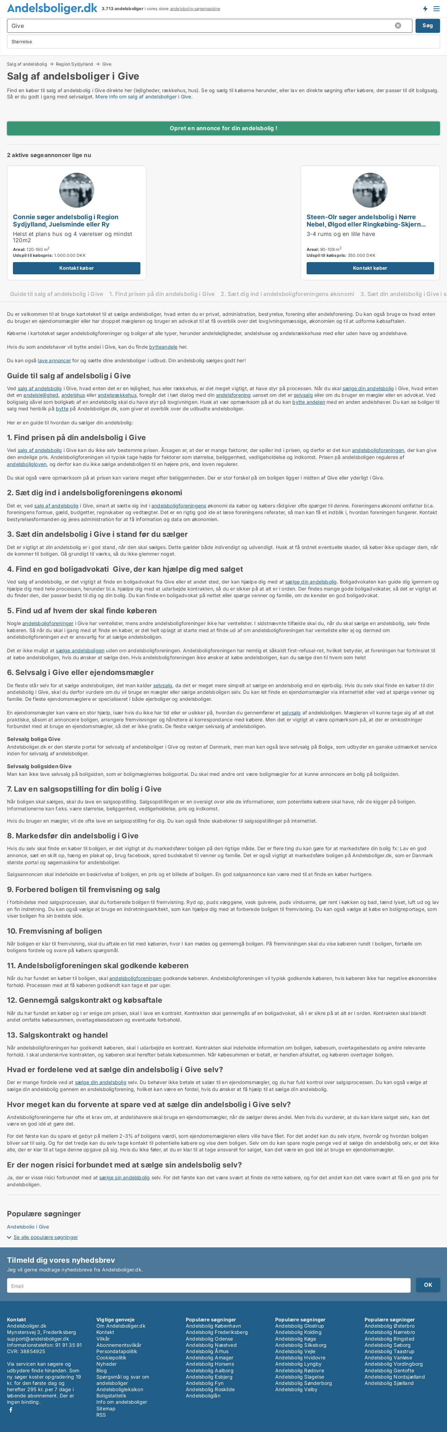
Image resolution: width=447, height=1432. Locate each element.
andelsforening (233, 395)
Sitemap (106, 1408)
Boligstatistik (111, 1395)
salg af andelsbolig (40, 388)
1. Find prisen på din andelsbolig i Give (161, 294)
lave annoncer (54, 360)
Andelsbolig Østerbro (390, 1326)
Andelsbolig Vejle (295, 1351)
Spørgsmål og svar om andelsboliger (122, 1380)
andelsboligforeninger (47, 623)
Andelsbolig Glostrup (299, 1326)
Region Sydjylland (74, 63)
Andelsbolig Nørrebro (390, 1332)
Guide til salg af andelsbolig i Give (56, 294)
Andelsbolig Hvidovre (300, 1357)
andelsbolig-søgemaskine (195, 8)
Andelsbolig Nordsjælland (395, 1377)
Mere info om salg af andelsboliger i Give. (143, 96)
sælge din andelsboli (367, 388)
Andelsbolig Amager (210, 1357)
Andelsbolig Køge (295, 1339)
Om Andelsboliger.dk (121, 1326)
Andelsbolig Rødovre (299, 1370)
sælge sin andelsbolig (124, 1177)
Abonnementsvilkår (118, 1345)
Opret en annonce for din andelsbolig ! (223, 128)
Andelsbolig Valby (296, 1389)
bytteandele (163, 347)
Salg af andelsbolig (27, 63)
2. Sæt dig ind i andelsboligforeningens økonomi (287, 294)
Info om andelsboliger (121, 1402)
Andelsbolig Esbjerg (209, 1377)
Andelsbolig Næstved (211, 1345)
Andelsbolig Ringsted (390, 1339)
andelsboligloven (26, 464)
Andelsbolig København (213, 1326)
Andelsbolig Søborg (388, 1345)
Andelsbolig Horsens (210, 1364)
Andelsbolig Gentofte (389, 1370)
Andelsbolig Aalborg (210, 1370)
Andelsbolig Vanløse (388, 1357)
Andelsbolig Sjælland (389, 1383)
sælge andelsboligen (80, 650)
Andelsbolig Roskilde (210, 1389)
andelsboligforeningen (378, 450)
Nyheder (106, 1364)
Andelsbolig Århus (207, 1351)
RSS (101, 1415)
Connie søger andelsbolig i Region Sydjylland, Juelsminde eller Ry (66, 220)
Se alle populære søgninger (46, 1237)
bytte (62, 408)
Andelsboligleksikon (119, 1389)
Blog (101, 1370)
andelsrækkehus (117, 395)
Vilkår (103, 1339)
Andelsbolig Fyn (205, 1383)
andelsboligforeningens (179, 506)
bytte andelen (308, 402)
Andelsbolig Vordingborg (394, 1364)
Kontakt (105, 1332)
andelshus (73, 395)
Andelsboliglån (203, 1395)
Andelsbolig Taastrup (390, 1351)
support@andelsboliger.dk (38, 1339)
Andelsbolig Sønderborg (303, 1383)
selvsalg (303, 395)
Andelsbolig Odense (209, 1339)
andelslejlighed (40, 395)
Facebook (11, 1409)
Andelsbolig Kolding (298, 1332)
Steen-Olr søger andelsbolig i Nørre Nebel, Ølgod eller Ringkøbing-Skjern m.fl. (364, 224)
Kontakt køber (76, 268)
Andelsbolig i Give (28, 1227)
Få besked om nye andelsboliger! (425, 8)
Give (107, 64)
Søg (428, 25)
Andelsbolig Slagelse (299, 1377)
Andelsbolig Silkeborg (301, 1345)
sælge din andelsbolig (311, 582)
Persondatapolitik (116, 1351)
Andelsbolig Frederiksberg (217, 1332)
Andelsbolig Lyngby (298, 1364)
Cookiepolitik (111, 1357)
